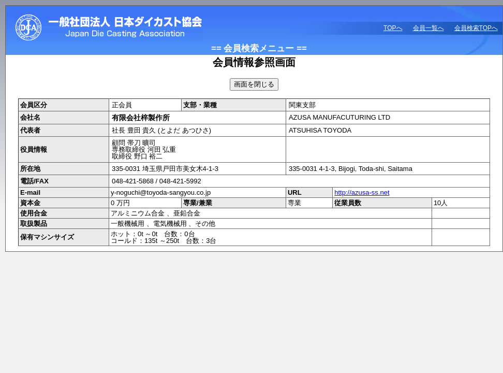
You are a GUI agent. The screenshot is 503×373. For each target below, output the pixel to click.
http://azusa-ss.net (361, 192)
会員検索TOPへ (476, 28)
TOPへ (392, 28)
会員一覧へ (428, 28)
